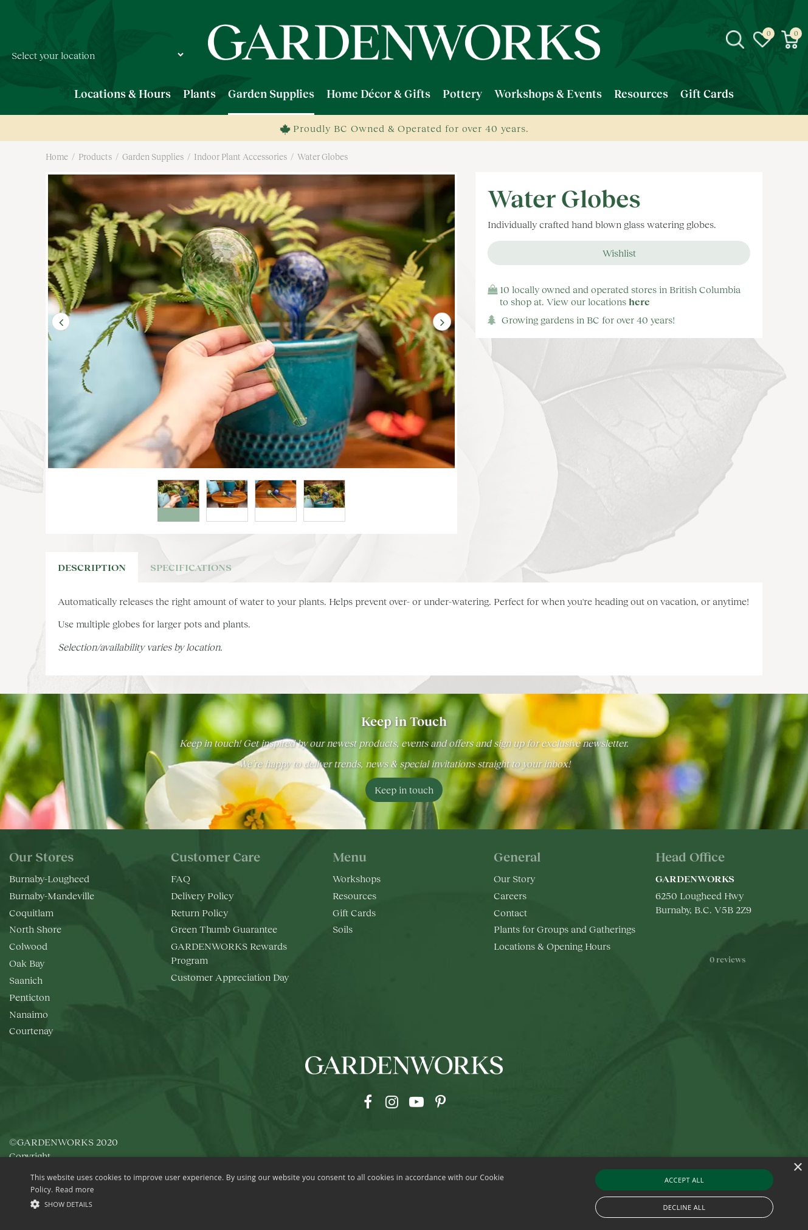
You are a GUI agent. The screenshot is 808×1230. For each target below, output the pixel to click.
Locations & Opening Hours (552, 947)
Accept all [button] (684, 1179)
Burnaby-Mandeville (51, 896)
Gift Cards (354, 913)
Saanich (26, 980)
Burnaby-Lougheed (49, 879)
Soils (343, 930)
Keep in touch (404, 790)
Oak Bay (26, 963)
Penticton (29, 997)
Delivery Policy (202, 896)
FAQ (180, 879)
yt (416, 1103)
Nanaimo (28, 1014)
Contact (510, 913)
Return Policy (199, 913)
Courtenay (31, 1031)
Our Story (514, 879)
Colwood (28, 947)
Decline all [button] (684, 1207)
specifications (191, 567)
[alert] (404, 1193)
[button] (273, 1203)
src (735, 39)
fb (368, 1103)
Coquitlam (31, 913)
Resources (354, 896)
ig (392, 1103)
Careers (510, 896)
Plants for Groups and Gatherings (564, 930)
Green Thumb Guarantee (224, 930)
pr (441, 1103)
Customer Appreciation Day (230, 977)
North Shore (35, 930)
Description (92, 567)
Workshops (357, 879)
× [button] (797, 1167)
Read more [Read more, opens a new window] (74, 1189)
